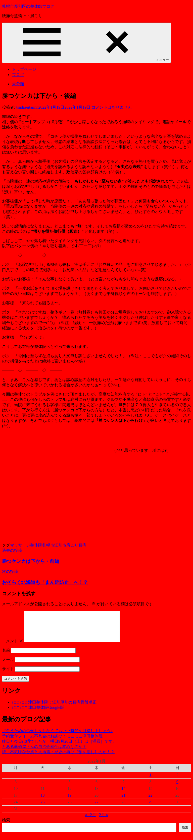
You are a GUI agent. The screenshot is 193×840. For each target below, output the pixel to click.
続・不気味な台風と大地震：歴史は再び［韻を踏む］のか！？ (58, 758)
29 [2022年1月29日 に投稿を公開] (151, 808)
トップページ (24, 69)
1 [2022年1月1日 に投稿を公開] (151, 781)
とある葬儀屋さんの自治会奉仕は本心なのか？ (44, 752)
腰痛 (82, 545)
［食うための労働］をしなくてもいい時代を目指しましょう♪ (57, 737)
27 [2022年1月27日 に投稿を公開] (96, 808)
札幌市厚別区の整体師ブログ (28, 6)
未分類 (18, 84)
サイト (8, 675)
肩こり (72, 545)
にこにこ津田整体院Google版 (38, 713)
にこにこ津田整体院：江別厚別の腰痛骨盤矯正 (54, 708)
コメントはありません (111, 107)
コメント (12, 647)
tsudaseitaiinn (27, 107)
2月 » (103, 821)
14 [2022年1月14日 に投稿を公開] (123, 794)
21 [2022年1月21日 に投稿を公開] (123, 801)
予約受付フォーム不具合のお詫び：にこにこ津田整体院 (52, 742)
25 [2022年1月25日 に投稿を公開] (42, 808)
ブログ (18, 74)
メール (8, 665)
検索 (6, 826)
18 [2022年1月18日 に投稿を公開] (42, 801)
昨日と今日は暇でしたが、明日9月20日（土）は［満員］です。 (59, 747)
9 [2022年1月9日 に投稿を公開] (177, 788)
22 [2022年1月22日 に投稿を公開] (151, 801)
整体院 (36, 545)
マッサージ (20, 545)
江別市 (60, 545)
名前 (6, 656)
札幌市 (48, 545)
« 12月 (90, 821)
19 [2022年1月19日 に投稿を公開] (70, 801)
